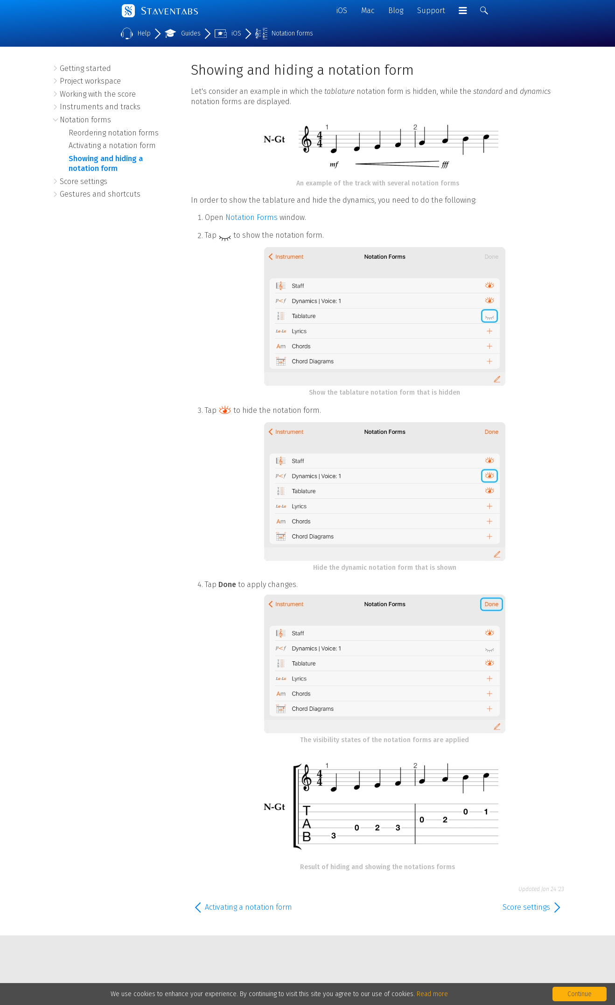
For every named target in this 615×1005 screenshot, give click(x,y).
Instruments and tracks (100, 106)
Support (431, 10)
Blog (395, 10)
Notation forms (85, 119)
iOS (341, 10)
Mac (367, 10)
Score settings (83, 181)
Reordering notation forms (114, 132)
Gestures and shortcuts (100, 194)
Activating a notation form (112, 145)
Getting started (85, 68)
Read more (432, 994)
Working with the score (98, 94)
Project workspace (90, 81)
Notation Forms (251, 217)
